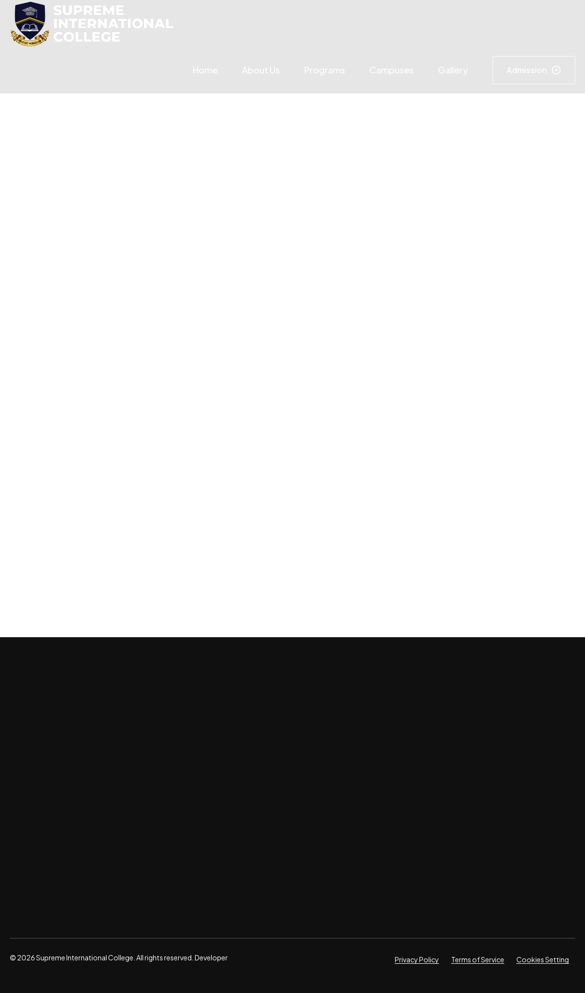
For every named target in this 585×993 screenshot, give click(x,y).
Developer (211, 957)
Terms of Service (477, 959)
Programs (324, 69)
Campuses (391, 69)
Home (205, 69)
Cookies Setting (542, 959)
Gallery (453, 69)
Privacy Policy (417, 959)
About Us (261, 69)
